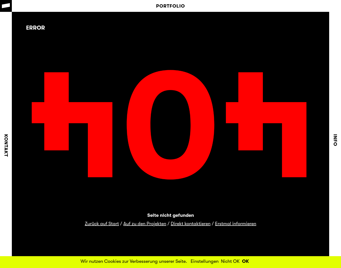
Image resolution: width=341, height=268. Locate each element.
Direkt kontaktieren (191, 223)
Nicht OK (230, 261)
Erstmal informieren (235, 223)
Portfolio (170, 6)
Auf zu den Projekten (144, 223)
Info (335, 140)
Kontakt (6, 145)
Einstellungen (205, 261)
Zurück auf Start (102, 223)
